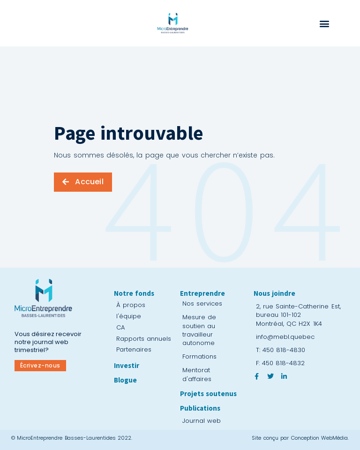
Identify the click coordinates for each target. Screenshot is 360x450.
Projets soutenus (208, 393)
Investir (126, 365)
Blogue (125, 379)
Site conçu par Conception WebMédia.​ (300, 438)
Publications (200, 408)
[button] (324, 23)
